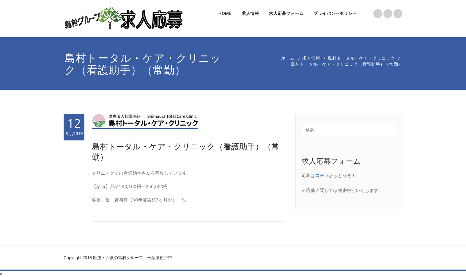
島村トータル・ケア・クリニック (361, 58)
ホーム (288, 58)
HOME (225, 13)
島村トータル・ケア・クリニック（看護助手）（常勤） (185, 151)
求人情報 (250, 13)
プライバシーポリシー (335, 13)
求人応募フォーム (286, 13)
